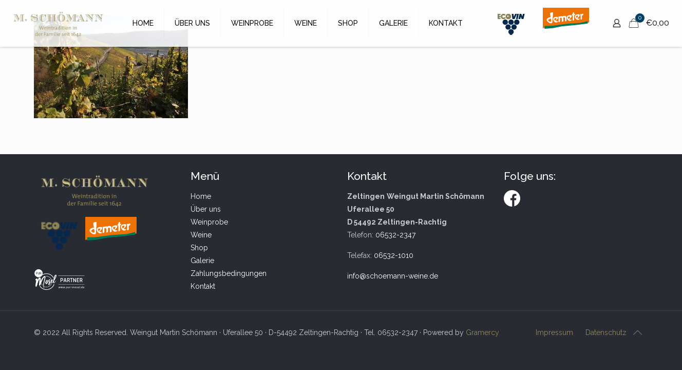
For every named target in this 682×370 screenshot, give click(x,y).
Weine (201, 235)
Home (201, 196)
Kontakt (203, 286)
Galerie (202, 260)
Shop (199, 248)
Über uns (206, 209)
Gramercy (482, 332)
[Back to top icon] (637, 332)
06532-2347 (395, 235)
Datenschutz (606, 332)
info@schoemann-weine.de (392, 276)
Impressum (554, 332)
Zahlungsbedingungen (229, 273)
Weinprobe (209, 222)
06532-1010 (393, 255)
